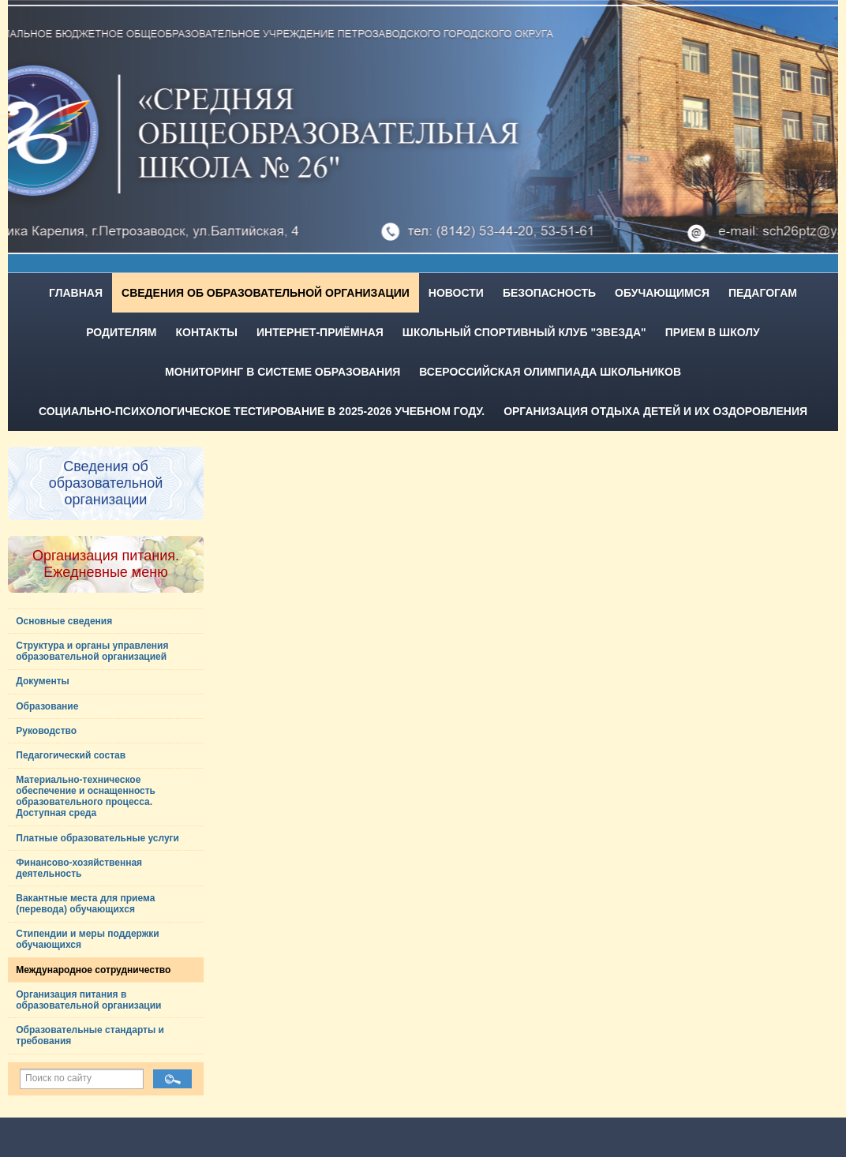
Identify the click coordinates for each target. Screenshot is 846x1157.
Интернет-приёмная (320, 332)
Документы (42, 681)
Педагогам (762, 292)
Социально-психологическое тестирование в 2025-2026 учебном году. (262, 411)
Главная (76, 292)
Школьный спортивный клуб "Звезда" (524, 332)
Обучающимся (662, 292)
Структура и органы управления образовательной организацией (92, 651)
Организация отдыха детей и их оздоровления (655, 411)
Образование (47, 706)
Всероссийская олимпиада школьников (550, 371)
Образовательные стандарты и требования (90, 1035)
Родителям (121, 332)
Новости (456, 292)
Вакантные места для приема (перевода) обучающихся (85, 904)
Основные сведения (64, 621)
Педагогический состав (70, 755)
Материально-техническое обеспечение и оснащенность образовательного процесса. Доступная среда (85, 796)
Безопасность (549, 292)
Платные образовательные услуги (97, 838)
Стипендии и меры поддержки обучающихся (87, 939)
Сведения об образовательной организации (266, 292)
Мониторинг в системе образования (282, 371)
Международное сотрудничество (93, 969)
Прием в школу (712, 332)
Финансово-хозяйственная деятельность (79, 868)
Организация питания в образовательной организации (88, 1000)
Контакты (207, 332)
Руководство (46, 730)
